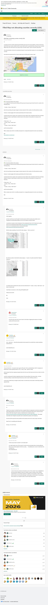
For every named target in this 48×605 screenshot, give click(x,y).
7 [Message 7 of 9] (9, 351)
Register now (3, 5)
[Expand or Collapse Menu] (1, 11)
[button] (34, 30)
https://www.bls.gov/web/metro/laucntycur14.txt (15, 227)
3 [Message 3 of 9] (9, 424)
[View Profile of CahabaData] (11, 335)
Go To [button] (43, 13)
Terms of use (3, 597)
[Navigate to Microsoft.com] (4, 8)
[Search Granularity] (16, 16)
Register (31, 13)
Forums (14, 23)
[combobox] (34, 16)
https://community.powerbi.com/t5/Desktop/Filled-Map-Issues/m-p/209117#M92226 (21, 414)
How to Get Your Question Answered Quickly (12, 525)
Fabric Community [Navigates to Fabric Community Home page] (12, 8)
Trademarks (2, 599)
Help (39, 13)
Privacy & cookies (3, 595)
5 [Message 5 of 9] (14, 479)
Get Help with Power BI (23, 23)
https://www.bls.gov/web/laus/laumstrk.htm (29, 224)
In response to (10, 211)
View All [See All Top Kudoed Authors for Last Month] (5, 571)
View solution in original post (9, 134)
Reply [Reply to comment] (42, 142)
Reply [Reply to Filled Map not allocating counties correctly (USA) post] (42, 85)
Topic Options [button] (40, 30)
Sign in (36, 13)
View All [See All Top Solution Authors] (5, 548)
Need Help (8, 79)
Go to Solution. (25, 74)
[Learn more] (7, 514)
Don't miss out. (24, 19)
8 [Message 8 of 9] (9, 301)
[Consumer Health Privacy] (14, 601)
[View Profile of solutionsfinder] (14, 312)
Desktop (33, 23)
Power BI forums (7, 23)
